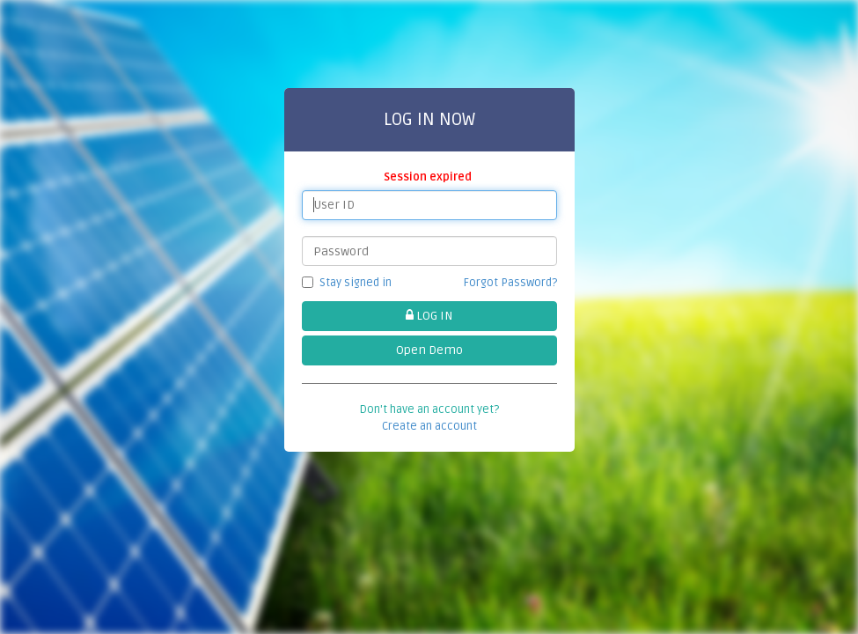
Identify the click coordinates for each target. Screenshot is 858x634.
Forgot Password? (510, 283)
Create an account (429, 426)
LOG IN (429, 315)
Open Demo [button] (429, 350)
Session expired (429, 177)
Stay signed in (347, 283)
